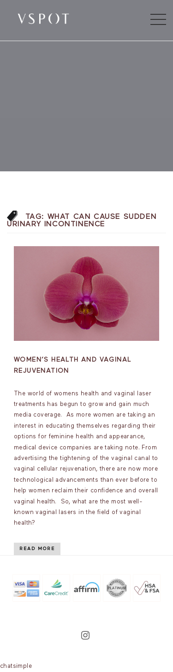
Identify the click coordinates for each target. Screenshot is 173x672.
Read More (37, 548)
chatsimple (16, 666)
